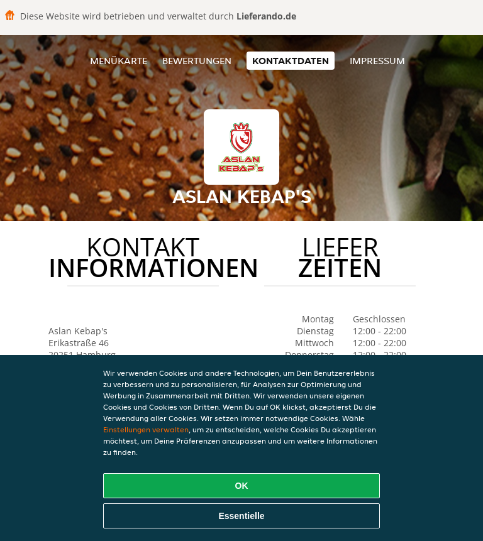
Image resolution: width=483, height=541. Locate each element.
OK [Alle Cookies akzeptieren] (241, 486)
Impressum (377, 60)
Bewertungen (196, 60)
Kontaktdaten (290, 60)
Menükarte (118, 60)
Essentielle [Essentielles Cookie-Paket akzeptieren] (241, 516)
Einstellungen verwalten (146, 429)
